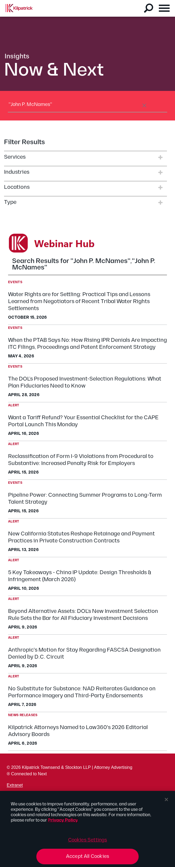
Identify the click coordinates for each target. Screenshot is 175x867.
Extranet (15, 785)
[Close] (166, 799)
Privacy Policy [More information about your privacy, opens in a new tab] (63, 820)
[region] (87, 829)
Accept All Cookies (87, 856)
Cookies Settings (87, 840)
